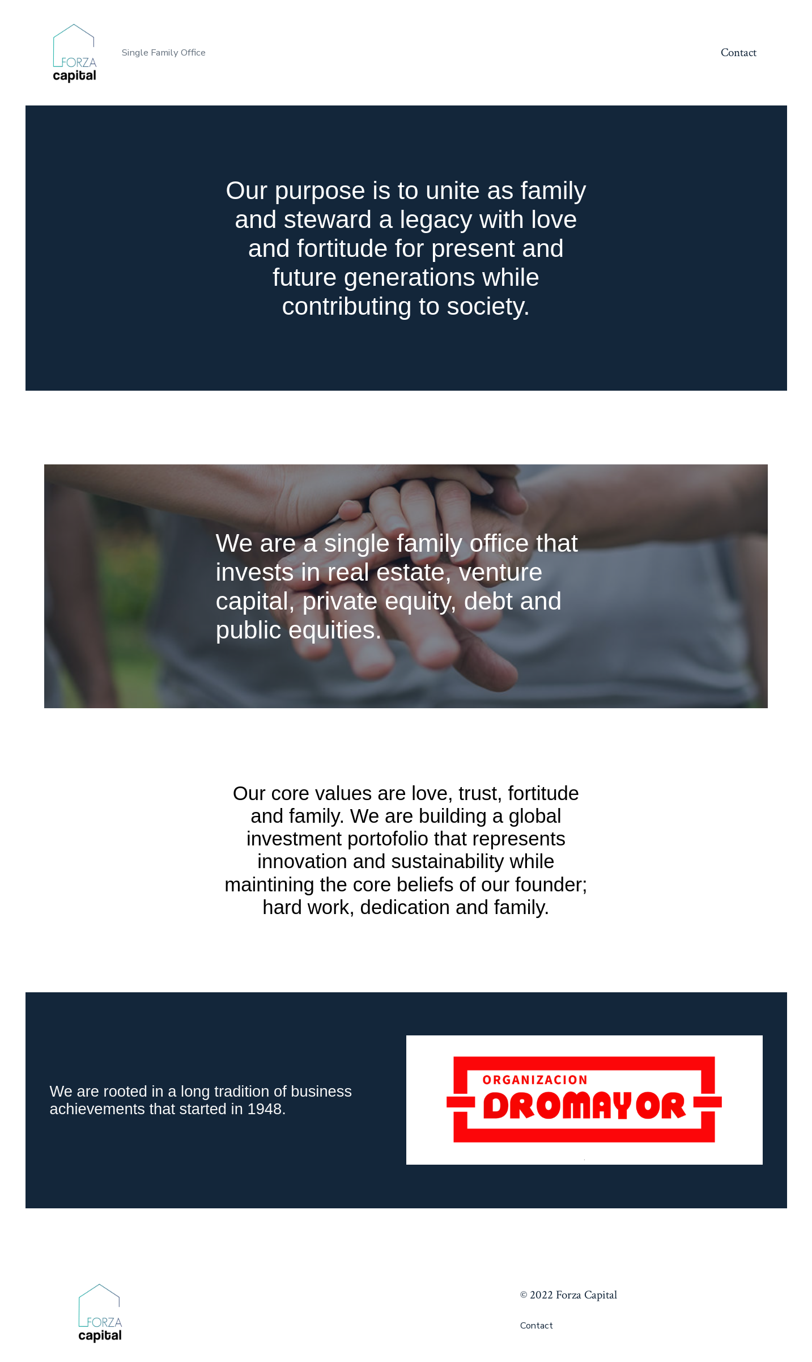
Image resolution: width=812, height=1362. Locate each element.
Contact (738, 52)
